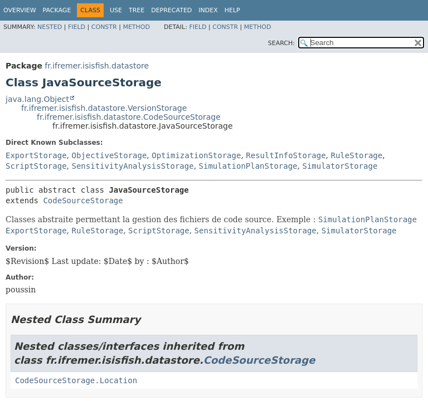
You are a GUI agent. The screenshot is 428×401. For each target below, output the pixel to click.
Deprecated (171, 10)
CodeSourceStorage (83, 200)
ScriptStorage (36, 166)
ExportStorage (36, 155)
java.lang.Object (37, 99)
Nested (49, 27)
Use (116, 10)
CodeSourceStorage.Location (76, 380)
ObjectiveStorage (109, 155)
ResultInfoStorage (285, 155)
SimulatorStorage (339, 166)
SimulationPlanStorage (248, 166)
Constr (104, 27)
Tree (136, 10)
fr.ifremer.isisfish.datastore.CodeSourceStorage (129, 117)
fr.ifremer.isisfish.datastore (97, 65)
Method (136, 27)
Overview (19, 10)
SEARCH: (281, 43)
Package (57, 10)
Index (207, 10)
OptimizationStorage (196, 155)
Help (232, 10)
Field (76, 27)
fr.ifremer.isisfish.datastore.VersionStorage (104, 108)
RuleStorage (357, 155)
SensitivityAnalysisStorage (132, 166)
